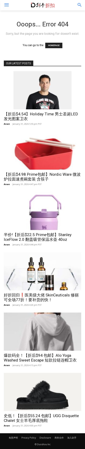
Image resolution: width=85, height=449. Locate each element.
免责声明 (13, 437)
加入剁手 (71, 437)
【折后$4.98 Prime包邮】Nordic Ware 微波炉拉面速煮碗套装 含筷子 (42, 176)
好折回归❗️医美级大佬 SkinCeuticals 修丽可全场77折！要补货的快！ (41, 297)
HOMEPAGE (54, 45)
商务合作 (59, 437)
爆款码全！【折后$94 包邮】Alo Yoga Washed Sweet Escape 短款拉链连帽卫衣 (40, 357)
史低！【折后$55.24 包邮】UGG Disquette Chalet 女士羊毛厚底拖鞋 (41, 418)
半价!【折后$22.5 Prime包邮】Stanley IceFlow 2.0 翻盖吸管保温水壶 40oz (37, 237)
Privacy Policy (28, 437)
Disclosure (45, 437)
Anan (7, 123)
